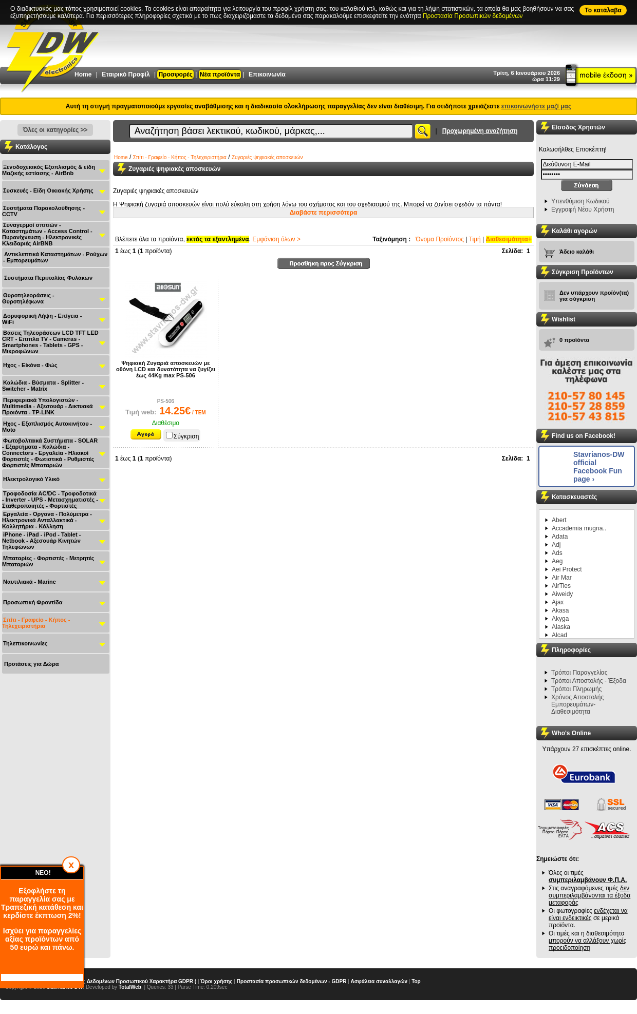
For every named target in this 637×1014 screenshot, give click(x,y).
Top (416, 981)
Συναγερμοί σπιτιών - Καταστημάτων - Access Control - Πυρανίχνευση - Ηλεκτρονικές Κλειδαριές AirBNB (47, 234)
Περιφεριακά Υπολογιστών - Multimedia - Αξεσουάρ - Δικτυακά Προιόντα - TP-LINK (47, 406)
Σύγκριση (182, 436)
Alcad (559, 635)
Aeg (557, 561)
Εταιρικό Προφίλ (125, 74)
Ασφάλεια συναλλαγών (379, 981)
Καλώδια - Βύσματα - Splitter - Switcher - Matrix (43, 385)
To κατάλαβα (603, 10)
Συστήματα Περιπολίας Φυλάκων (48, 278)
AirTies (561, 585)
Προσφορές (175, 74)
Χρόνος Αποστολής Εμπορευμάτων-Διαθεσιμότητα (577, 704)
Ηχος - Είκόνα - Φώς (30, 365)
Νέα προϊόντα (220, 74)
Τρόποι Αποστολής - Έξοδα (588, 680)
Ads (557, 553)
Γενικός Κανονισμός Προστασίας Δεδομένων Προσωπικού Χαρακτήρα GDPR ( (100, 981)
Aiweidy (562, 594)
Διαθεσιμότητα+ (509, 239)
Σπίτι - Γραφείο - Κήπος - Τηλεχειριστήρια (36, 623)
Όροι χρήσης (216, 981)
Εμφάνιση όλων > (276, 239)
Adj (556, 544)
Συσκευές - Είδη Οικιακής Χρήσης (48, 190)
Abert (559, 520)
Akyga (560, 618)
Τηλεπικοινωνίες (25, 643)
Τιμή (475, 239)
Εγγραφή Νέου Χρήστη (582, 209)
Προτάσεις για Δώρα (31, 664)
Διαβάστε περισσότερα (324, 212)
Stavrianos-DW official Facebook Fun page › (599, 466)
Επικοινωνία (267, 74)
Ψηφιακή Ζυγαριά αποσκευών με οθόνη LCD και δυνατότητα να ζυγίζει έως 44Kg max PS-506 (165, 369)
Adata (560, 536)
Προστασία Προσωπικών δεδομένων (473, 16)
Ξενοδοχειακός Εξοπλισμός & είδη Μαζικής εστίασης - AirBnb (48, 170)
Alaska (561, 626)
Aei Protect (567, 569)
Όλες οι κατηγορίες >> (55, 129)
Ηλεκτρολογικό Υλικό (31, 479)
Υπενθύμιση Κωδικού (580, 201)
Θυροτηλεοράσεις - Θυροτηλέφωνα (28, 298)
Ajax (558, 602)
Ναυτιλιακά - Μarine (29, 582)
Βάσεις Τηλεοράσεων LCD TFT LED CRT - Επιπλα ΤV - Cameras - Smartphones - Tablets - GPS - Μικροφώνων (50, 342)
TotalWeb (130, 987)
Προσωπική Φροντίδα (32, 602)
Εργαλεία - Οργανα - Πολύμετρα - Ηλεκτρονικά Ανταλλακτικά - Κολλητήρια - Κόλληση (47, 520)
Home (82, 74)
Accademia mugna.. (579, 528)
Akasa (560, 610)
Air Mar (562, 577)
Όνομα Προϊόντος (440, 239)
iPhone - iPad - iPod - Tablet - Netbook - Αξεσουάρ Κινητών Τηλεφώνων (41, 540)
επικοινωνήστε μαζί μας (536, 106)
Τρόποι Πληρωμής (576, 689)
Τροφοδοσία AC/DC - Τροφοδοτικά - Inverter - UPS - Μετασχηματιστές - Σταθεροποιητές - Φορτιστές (50, 499)
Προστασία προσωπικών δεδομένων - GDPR (292, 981)
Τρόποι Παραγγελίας (579, 672)
